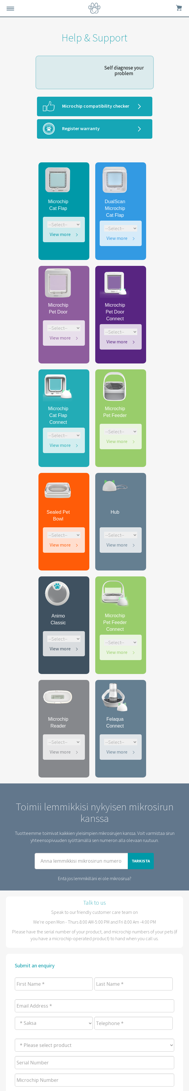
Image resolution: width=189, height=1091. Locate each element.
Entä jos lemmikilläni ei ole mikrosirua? (94, 878)
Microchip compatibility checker (95, 106)
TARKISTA (141, 861)
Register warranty (81, 128)
